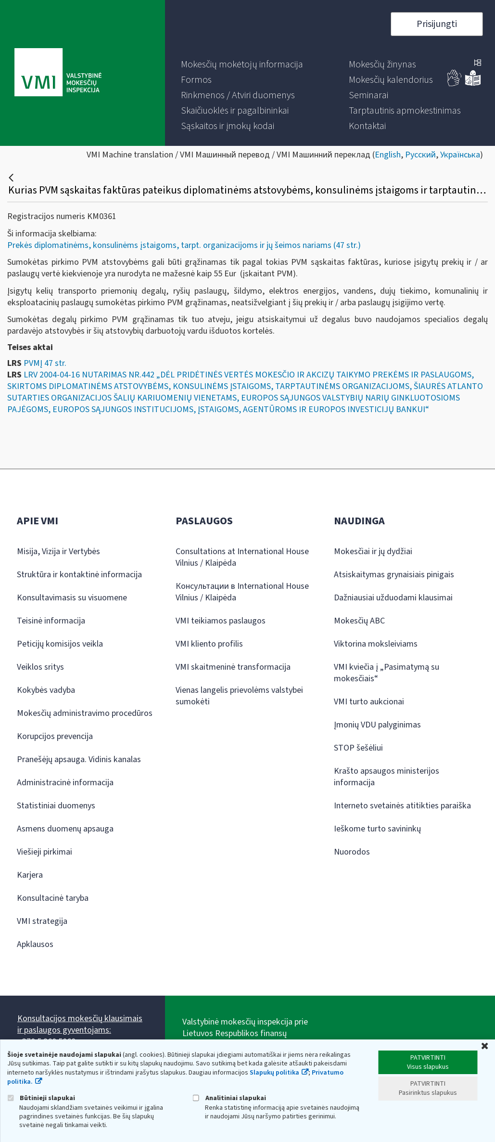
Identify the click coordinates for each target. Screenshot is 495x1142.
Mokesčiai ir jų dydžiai (373, 551)
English (388, 155)
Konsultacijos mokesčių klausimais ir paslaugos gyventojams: (79, 1024)
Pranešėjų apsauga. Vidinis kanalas (79, 759)
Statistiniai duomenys (56, 806)
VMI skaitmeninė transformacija (233, 667)
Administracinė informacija (65, 783)
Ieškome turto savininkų (377, 829)
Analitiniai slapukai (229, 1098)
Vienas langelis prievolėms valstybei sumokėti (239, 696)
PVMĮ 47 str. (45, 363)
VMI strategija (42, 921)
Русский (420, 155)
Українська (460, 155)
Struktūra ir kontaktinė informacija (79, 575)
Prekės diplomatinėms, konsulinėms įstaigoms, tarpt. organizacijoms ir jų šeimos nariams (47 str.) (184, 245)
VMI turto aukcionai (369, 702)
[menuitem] (242, 64)
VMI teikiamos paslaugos (221, 621)
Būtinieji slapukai (41, 1098)
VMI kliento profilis (209, 644)
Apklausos (35, 944)
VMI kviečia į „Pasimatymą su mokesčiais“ (386, 673)
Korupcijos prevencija (55, 736)
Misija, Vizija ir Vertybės (58, 551)
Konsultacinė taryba (53, 898)
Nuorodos (352, 852)
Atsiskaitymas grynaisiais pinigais (394, 575)
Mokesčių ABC (359, 621)
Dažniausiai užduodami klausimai (393, 598)
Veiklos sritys (40, 667)
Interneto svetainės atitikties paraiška (402, 806)
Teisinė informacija (51, 621)
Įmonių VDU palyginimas (377, 725)
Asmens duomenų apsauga (65, 829)
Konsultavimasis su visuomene (72, 598)
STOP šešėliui (358, 748)
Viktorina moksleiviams (376, 644)
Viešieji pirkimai (44, 852)
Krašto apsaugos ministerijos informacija (386, 777)
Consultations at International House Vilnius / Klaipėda (242, 557)
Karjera (30, 875)
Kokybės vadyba (46, 690)
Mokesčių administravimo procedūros (84, 713)
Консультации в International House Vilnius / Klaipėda (242, 592)
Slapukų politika (274, 1072)
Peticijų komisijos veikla (60, 644)
